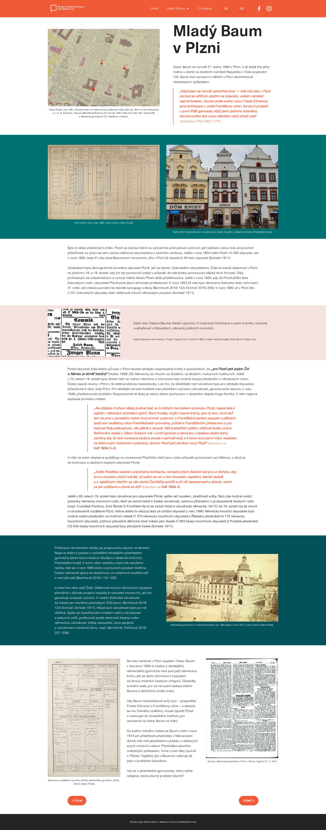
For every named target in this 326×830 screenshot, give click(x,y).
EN (226, 8)
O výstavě (204, 8)
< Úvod (77, 800)
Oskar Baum (176, 8)
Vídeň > (248, 800)
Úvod (154, 8)
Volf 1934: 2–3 (104, 448)
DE (241, 8)
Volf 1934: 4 (170, 487)
